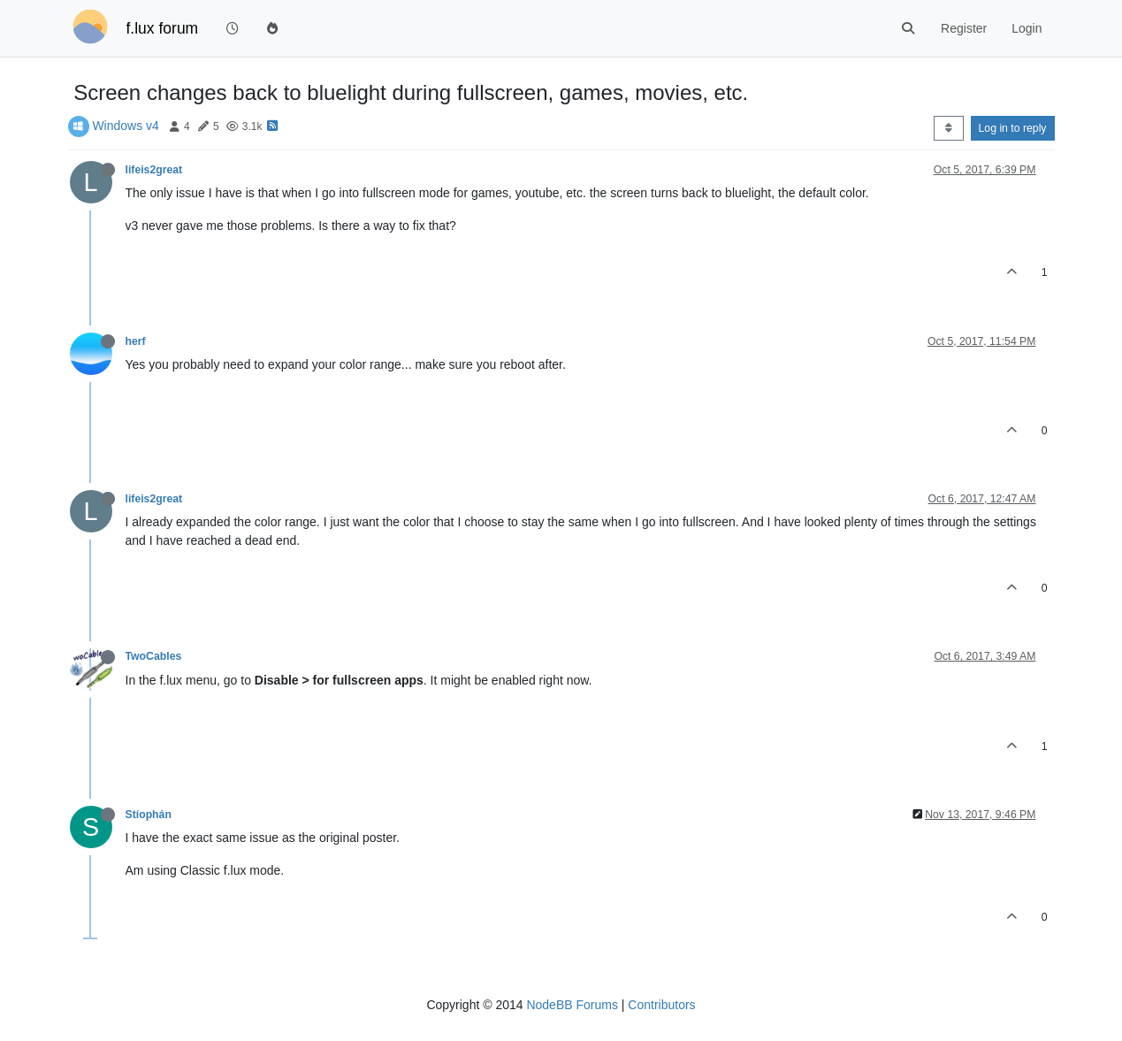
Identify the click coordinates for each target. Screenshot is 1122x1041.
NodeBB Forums (571, 1005)
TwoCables (154, 656)
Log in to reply (1013, 128)
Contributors (661, 1005)
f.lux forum (162, 28)
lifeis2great (154, 170)
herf (136, 341)
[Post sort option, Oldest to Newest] (948, 128)
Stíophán (149, 814)
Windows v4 (125, 126)
